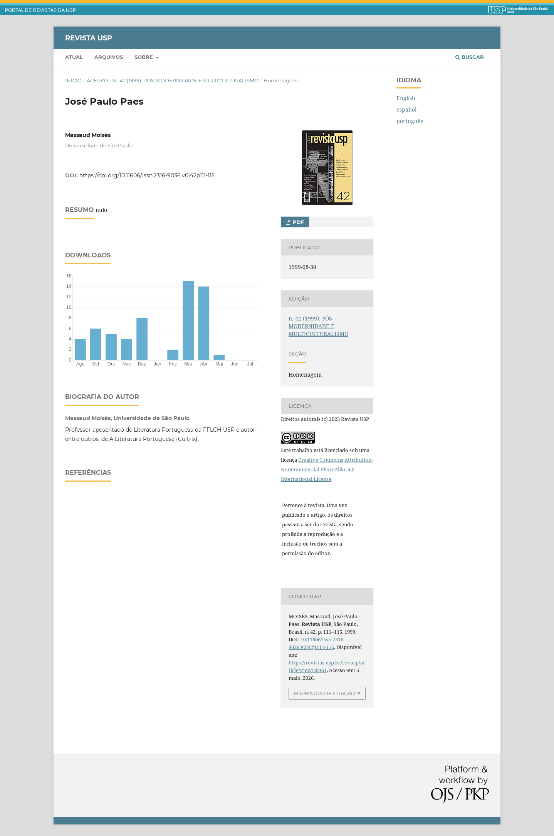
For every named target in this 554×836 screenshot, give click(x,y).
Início (73, 80)
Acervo (97, 80)
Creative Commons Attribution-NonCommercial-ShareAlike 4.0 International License (327, 469)
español (406, 109)
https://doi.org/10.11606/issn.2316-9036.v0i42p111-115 (147, 175)
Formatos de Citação (324, 693)
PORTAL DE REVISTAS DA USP (40, 10)
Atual (74, 57)
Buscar (469, 57)
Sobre (144, 57)
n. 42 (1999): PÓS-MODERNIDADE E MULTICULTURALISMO (186, 80)
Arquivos (108, 57)
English (405, 98)
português (409, 121)
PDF (297, 222)
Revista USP (88, 37)
